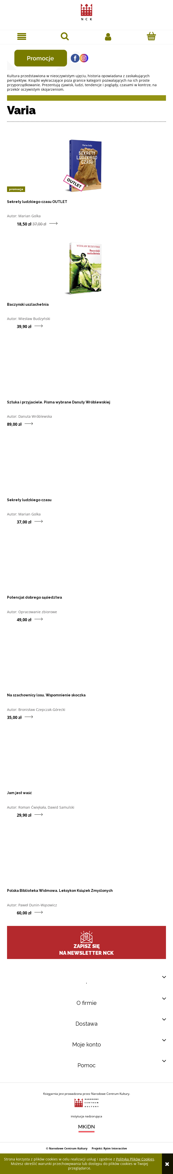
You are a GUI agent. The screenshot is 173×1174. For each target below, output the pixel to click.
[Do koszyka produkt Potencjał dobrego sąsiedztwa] (12, 619)
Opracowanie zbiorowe (37, 611)
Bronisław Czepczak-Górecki (41, 709)
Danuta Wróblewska (35, 416)
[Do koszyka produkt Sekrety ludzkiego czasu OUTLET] (12, 223)
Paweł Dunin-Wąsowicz (37, 905)
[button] (21, 36)
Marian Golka (29, 216)
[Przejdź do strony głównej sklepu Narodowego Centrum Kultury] (86, 11)
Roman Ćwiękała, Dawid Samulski (46, 807)
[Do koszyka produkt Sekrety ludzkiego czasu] (12, 521)
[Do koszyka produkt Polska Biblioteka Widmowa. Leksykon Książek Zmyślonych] (12, 912)
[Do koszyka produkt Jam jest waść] (12, 815)
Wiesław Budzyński (34, 318)
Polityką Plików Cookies (135, 1159)
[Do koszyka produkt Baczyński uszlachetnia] (12, 326)
